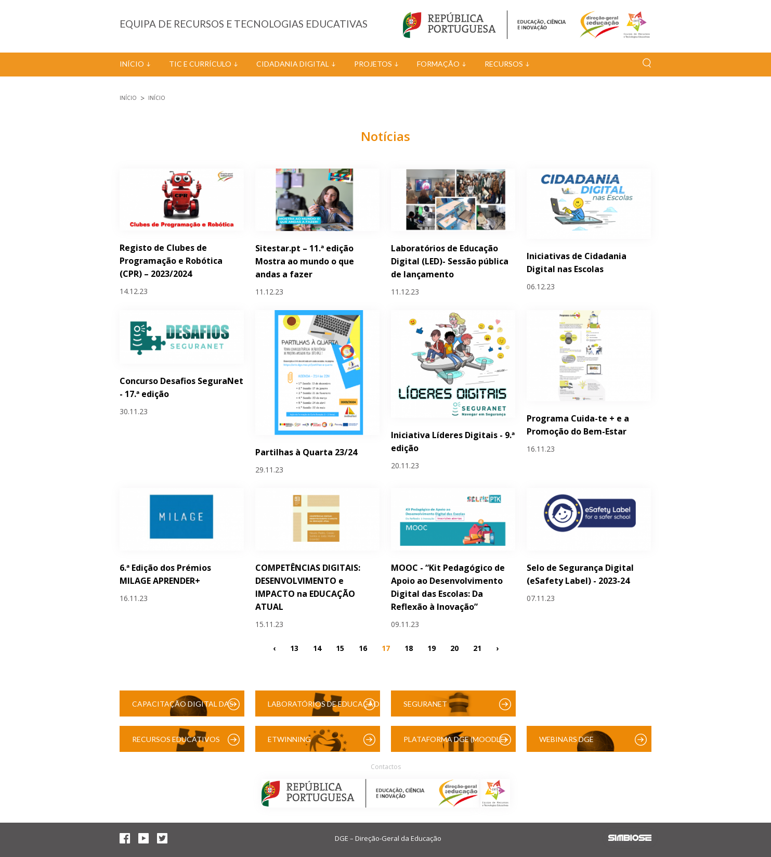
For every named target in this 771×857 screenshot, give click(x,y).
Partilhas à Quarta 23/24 (306, 452)
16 (363, 648)
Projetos (373, 63)
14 (317, 648)
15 (340, 648)
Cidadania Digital (292, 63)
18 (408, 648)
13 (294, 648)
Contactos (386, 766)
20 (454, 648)
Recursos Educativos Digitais (176, 743)
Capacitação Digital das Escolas (182, 708)
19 (431, 648)
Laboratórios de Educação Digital (324, 708)
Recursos (504, 63)
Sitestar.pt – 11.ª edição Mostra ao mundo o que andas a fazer (304, 261)
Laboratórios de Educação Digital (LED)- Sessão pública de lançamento (449, 261)
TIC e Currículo (200, 63)
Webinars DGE (566, 739)
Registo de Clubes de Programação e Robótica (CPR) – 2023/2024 (171, 260)
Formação (438, 63)
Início (132, 63)
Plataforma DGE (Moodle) (454, 739)
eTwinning (289, 739)
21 (477, 648)
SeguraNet (425, 703)
